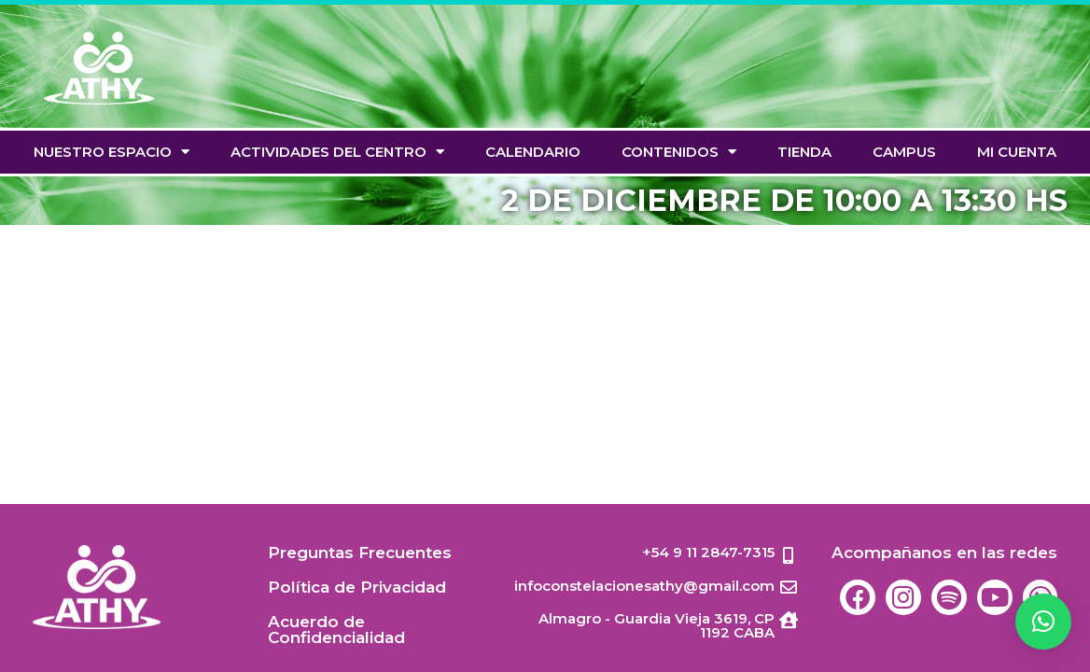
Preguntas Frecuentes (360, 552)
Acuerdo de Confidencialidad (336, 629)
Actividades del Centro (337, 151)
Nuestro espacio (111, 151)
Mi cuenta (1016, 152)
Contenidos (679, 151)
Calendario (532, 152)
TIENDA (804, 152)
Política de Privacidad (357, 587)
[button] (1043, 622)
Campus (904, 152)
